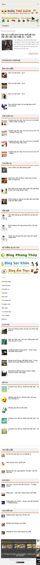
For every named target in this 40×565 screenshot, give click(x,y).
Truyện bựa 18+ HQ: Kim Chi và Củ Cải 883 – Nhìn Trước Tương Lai (23, 121)
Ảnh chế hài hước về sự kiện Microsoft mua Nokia (22, 105)
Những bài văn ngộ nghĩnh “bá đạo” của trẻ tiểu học (21, 471)
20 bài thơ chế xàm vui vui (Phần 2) (18, 454)
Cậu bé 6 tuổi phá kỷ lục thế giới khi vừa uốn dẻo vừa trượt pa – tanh (18, 36)
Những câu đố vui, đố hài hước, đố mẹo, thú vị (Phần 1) (22, 398)
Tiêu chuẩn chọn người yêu (16, 462)
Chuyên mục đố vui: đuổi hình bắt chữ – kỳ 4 (23, 387)
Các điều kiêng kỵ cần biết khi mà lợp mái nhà (23, 215)
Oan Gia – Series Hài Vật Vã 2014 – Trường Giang (21, 485)
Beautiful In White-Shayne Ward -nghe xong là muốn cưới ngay (21, 371)
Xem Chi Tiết (33, 54)
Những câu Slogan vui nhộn (16, 523)
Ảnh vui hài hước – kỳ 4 (16, 73)
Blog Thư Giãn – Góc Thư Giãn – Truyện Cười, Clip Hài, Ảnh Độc (22, 554)
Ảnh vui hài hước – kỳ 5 (16, 83)
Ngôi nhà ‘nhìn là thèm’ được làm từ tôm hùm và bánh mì (22, 178)
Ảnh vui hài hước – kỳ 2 (16, 94)
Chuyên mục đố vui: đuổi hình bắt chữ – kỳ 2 (23, 419)
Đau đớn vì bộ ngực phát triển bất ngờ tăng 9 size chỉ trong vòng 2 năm (23, 189)
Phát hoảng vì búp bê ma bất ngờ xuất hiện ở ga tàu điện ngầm (23, 199)
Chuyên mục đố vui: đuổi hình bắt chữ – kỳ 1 (23, 429)
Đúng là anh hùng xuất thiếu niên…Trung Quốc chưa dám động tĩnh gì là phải (23, 361)
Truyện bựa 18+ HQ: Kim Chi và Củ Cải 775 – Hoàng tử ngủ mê (23, 131)
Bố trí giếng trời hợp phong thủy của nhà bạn (22, 226)
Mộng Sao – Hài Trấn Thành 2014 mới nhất (21, 493)
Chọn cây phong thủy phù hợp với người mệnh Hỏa (22, 236)
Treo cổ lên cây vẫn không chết (19, 167)
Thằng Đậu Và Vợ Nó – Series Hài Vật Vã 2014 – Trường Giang (22, 502)
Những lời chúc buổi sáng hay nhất (18, 531)
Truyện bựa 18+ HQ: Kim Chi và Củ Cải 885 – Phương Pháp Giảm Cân (23, 142)
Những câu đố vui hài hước (18, 408)
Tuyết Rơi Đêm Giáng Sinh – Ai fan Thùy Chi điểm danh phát (22, 350)
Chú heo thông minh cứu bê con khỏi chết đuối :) (23, 329)
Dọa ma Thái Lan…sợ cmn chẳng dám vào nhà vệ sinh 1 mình (23, 340)
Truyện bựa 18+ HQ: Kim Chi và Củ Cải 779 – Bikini (23, 152)
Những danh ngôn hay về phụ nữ (18, 515)
